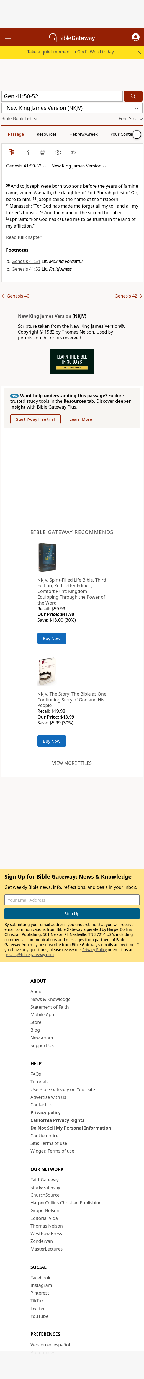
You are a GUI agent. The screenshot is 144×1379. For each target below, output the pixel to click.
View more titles (72, 763)
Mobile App (42, 1014)
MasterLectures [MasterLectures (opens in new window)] (46, 1249)
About (36, 991)
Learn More (81, 419)
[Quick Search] (62, 96)
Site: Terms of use (48, 1143)
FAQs (35, 1074)
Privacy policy (45, 1112)
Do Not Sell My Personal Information (70, 1128)
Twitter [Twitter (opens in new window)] (37, 1308)
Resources (47, 134)
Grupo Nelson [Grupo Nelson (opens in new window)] (44, 1210)
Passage (16, 134)
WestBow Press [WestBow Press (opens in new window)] (46, 1233)
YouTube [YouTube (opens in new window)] (39, 1316)
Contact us (41, 1105)
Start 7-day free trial (35, 419)
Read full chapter (24, 237)
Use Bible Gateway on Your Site (62, 1089)
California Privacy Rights (57, 1120)
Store (36, 1022)
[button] (136, 37)
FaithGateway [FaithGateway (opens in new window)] (44, 1180)
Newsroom (41, 1038)
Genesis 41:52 (26, 269)
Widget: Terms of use (52, 1151)
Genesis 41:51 (26, 261)
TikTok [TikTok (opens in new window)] (37, 1301)
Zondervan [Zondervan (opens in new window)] (41, 1241)
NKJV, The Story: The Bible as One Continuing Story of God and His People (71, 700)
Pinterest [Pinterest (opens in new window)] (39, 1293)
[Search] (133, 96)
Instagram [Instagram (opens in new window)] (41, 1285)
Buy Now (51, 638)
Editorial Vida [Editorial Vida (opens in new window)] (44, 1218)
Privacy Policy (94, 949)
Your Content (123, 134)
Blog (35, 1030)
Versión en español (50, 1345)
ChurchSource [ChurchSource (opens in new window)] (45, 1195)
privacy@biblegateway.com (29, 954)
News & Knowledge (50, 999)
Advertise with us (48, 1097)
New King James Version (44, 316)
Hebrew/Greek (84, 134)
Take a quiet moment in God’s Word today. (71, 52)
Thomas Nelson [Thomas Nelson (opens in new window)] (46, 1226)
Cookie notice (44, 1136)
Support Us (42, 1045)
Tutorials (39, 1082)
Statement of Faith (49, 1007)
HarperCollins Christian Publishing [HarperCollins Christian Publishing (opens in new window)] (66, 1203)
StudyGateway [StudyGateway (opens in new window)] (45, 1187)
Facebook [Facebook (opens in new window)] (40, 1278)
